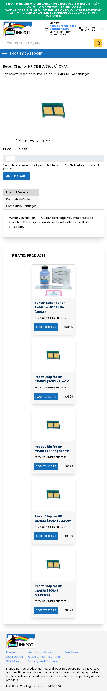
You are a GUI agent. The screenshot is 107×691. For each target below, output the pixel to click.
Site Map (12, 661)
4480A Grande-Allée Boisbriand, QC (63, 27)
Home (10, 652)
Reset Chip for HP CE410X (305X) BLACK (52, 379)
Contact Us (14, 657)
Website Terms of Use (43, 657)
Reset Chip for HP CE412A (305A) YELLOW (53, 518)
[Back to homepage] (17, 28)
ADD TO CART (45, 327)
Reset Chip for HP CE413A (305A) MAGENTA (48, 590)
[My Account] (87, 29)
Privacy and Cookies (42, 661)
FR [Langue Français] (101, 29)
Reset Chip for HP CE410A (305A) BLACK (52, 448)
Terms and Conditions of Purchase (52, 652)
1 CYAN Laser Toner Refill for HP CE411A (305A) (50, 307)
